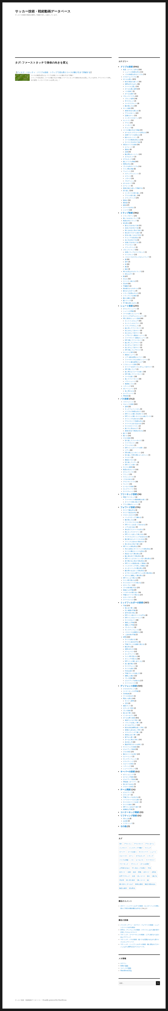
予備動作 (126, 286)
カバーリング (127, 757)
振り (148, 876)
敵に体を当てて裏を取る (133, 556)
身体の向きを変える (131, 111)
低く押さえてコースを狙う (134, 372)
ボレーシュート (128, 389)
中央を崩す (128, 671)
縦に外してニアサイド (132, 343)
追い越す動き (129, 664)
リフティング (127, 823)
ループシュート (128, 393)
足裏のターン (129, 116)
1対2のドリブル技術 (130, 145)
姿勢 (126, 407)
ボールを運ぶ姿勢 (131, 89)
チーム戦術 (125, 789)
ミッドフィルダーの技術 (131, 602)
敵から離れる (127, 298)
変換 (139, 872)
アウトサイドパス (129, 482)
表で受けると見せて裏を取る (134, 561)
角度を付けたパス (129, 470)
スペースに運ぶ (130, 86)
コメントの (125, 968)
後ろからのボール (129, 291)
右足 (134, 872)
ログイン (123, 963)
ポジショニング (128, 775)
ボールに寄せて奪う (131, 740)
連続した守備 (129, 622)
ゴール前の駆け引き (129, 588)
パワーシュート (130, 381)
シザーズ (128, 178)
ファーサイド (150, 860)
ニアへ (127, 450)
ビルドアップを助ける (132, 681)
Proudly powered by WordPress (54, 1000)
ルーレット (128, 147)
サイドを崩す (129, 668)
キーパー (122, 852)
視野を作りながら (131, 84)
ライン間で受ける (129, 580)
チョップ (128, 128)
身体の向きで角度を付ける (134, 431)
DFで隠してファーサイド (133, 340)
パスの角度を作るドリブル (134, 74)
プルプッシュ (129, 181)
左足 (133, 876)
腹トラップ (127, 301)
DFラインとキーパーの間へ (134, 448)
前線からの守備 (128, 590)
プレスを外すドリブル (130, 166)
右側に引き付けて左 (131, 242)
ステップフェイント (131, 174)
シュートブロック (129, 769)
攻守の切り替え (130, 613)
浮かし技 (126, 819)
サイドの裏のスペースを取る (134, 551)
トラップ (150, 856)
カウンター (127, 795)
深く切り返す (130, 880)
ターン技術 (127, 108)
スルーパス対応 (128, 764)
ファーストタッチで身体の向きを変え (75, 78)
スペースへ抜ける (129, 281)
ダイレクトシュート (129, 309)
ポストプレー (127, 585)
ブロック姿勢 (129, 99)
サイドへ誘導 (129, 701)
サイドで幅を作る (129, 510)
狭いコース (141, 880)
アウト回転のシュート (130, 504)
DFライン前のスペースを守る (135, 615)
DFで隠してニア (130, 369)
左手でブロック (124, 876)
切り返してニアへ (131, 462)
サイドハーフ (143, 852)
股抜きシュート (130, 355)
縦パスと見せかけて (131, 428)
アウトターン (149, 844)
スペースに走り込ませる (133, 424)
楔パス (125, 436)
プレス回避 (128, 678)
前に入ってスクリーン (132, 532)
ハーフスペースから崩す (131, 800)
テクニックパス (128, 477)
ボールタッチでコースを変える (135, 132)
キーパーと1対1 (128, 352)
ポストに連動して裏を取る (134, 575)
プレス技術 (127, 711)
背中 (126, 262)
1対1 (120, 844)
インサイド (128, 125)
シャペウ (126, 210)
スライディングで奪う (132, 732)
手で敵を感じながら (129, 303)
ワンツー (126, 484)
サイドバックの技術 (129, 747)
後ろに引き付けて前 (131, 225)
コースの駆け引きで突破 (64, 75)
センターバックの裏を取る (134, 568)
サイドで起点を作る (129, 513)
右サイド (122, 872)
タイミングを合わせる (132, 419)
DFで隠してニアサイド (133, 350)
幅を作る (128, 647)
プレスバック (129, 627)
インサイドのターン (131, 118)
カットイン (127, 120)
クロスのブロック (129, 689)
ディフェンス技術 (128, 686)
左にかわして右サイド (132, 333)
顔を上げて (128, 274)
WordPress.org (126, 971)
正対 (126, 703)
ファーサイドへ (130, 443)
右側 (129, 872)
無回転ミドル (129, 384)
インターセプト (128, 715)
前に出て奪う (129, 608)
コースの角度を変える (38, 75)
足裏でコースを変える (132, 135)
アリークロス (129, 445)
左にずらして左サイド (132, 345)
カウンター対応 (128, 708)
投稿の (124, 966)
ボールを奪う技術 (129, 718)
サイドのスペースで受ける (132, 583)
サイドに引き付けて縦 (132, 142)
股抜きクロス (129, 460)
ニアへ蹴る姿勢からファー (134, 357)
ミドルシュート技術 (129, 364)
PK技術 (125, 396)
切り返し (126, 191)
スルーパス (123, 856)
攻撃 (124, 637)
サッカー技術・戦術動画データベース (43, 11)
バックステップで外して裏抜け (135, 566)
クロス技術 (127, 438)
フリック (126, 474)
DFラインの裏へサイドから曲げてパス (138, 416)
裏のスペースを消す (129, 754)
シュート (153, 852)
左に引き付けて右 (131, 240)
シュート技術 (126, 306)
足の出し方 (128, 742)
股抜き (127, 149)
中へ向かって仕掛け (139, 868)
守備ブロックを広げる (130, 797)
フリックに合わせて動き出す (134, 542)
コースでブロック (131, 103)
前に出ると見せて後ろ (132, 544)
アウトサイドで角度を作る (134, 421)
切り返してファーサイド (133, 440)
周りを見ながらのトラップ (132, 271)
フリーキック (123, 864)
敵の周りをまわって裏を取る (134, 571)
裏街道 (125, 203)
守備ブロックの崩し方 (132, 673)
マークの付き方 (128, 696)
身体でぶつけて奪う (131, 720)
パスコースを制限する (132, 632)
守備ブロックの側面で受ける (134, 644)
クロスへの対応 (128, 787)
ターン (131, 856)
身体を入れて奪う (131, 735)
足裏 (126, 152)
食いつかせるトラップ (130, 218)
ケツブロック (129, 255)
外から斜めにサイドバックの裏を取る (137, 549)
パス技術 (124, 398)
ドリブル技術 (50, 75)
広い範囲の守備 (130, 610)
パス (132, 860)
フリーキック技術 (128, 494)
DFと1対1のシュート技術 (131, 318)
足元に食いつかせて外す (133, 235)
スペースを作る (128, 208)
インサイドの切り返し (132, 193)
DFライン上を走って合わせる (135, 525)
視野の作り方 (129, 649)
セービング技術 (128, 777)
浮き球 (125, 284)
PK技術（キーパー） (130, 782)
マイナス (128, 457)
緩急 (124, 205)
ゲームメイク (129, 652)
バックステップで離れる (133, 517)
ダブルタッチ (129, 157)
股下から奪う (129, 737)
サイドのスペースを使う (131, 802)
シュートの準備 (128, 311)
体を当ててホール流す (132, 233)
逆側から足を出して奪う (133, 730)
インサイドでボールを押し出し (47, 80)
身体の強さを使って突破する (132, 188)
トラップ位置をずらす (130, 293)
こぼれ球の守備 (130, 635)
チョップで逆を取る (131, 238)
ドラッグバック (130, 198)
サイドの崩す (127, 804)
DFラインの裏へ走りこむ (133, 661)
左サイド (146, 872)
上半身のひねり (124, 868)
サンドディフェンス (131, 630)
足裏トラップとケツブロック (134, 252)
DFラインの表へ (130, 465)
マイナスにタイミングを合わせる (136, 537)
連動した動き (129, 676)
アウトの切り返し (131, 195)
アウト (127, 123)
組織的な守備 (127, 809)
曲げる (154, 876)
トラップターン (128, 216)
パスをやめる (127, 479)
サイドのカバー (130, 620)
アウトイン (128, 844)
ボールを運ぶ (127, 79)
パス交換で (128, 91)
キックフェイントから (132, 409)
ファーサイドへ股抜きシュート (135, 338)
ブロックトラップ (129, 250)
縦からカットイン (131, 137)
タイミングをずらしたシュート (133, 316)
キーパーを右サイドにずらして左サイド (138, 367)
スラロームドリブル (129, 77)
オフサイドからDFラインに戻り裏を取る (138, 573)
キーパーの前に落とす (132, 502)
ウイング (148, 848)
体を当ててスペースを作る (134, 529)
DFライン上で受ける (130, 578)
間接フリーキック (129, 497)
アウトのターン (130, 113)
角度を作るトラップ (129, 221)
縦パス (125, 433)
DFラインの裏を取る (130, 546)
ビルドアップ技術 (129, 749)
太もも (125, 279)
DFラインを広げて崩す (131, 807)
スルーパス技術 (128, 404)
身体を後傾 (139, 884)
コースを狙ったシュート (131, 314)
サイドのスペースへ (131, 426)
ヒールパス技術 (128, 486)
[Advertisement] (84, 40)
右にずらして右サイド (132, 347)
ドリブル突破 (123, 860)
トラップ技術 (126, 213)
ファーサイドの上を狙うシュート (136, 360)
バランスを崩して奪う (132, 723)
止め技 (125, 821)
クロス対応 (127, 752)
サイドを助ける (130, 639)
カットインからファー (132, 323)
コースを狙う (129, 376)
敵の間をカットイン (131, 154)
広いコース (141, 876)
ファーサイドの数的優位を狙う (135, 499)
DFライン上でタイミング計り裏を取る (138, 559)
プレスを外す (92, 78)
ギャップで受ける (131, 659)
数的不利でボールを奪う (133, 744)
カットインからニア (131, 321)
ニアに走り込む (130, 527)
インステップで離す (136, 848)
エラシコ (128, 176)
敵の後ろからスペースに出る (134, 539)
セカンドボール (128, 597)
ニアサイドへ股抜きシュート (134, 335)
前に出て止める (128, 784)
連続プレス (127, 706)
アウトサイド (129, 245)
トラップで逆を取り (37, 78)
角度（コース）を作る (130, 70)
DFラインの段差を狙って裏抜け (135, 563)
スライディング (128, 761)
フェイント (127, 171)
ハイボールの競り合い (130, 592)
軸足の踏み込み (150, 884)
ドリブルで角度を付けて (133, 411)
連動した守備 (129, 625)
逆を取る (126, 223)
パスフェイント (128, 402)
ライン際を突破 (128, 169)
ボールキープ (127, 183)
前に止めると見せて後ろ (133, 230)
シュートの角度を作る (132, 72)
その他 (123, 826)
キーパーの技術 (127, 771)
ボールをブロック (131, 725)
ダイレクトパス (128, 472)
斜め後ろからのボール (130, 288)
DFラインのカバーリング (133, 618)
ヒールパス (139, 860)
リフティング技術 (128, 815)
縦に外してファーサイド (133, 328)
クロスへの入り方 (129, 515)
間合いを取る (127, 698)
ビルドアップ (127, 792)
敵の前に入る (129, 106)
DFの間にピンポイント (133, 453)
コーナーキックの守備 (130, 691)
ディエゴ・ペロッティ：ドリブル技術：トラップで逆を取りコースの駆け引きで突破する (53, 72)
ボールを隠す (129, 94)
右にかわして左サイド (132, 331)
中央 (149, 868)
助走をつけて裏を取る (132, 554)
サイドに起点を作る (131, 642)
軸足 (126, 269)
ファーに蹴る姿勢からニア (134, 362)
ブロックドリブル (129, 96)
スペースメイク (128, 600)
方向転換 (126, 694)
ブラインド (134, 864)
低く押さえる (129, 391)
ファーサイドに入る (131, 522)
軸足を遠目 (123, 888)
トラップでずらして (131, 326)
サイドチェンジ (128, 491)
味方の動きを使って (131, 82)
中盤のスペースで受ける (131, 595)
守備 (124, 606)
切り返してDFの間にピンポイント (136, 455)
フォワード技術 (127, 507)
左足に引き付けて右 (131, 228)
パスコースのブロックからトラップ (137, 257)
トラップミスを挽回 (129, 296)
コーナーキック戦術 (129, 812)
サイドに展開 (127, 467)
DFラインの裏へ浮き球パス (134, 414)
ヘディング (127, 386)
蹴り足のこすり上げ (126, 884)
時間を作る (127, 164)
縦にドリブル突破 (129, 162)
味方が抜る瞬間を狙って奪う (134, 727)
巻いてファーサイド (131, 379)
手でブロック (129, 101)
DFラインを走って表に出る (134, 534)
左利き (154, 872)
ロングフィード (128, 489)
